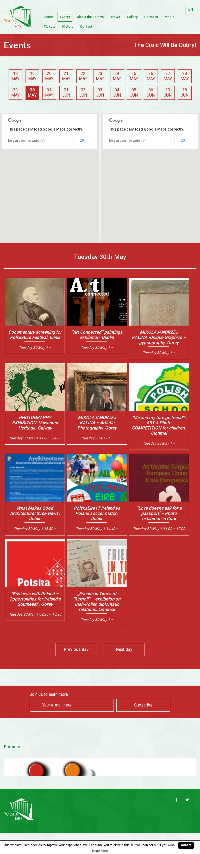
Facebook (176, 800)
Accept (186, 845)
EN (190, 9)
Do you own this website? (26, 141)
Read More (100, 851)
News (115, 17)
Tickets (49, 26)
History (67, 26)
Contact (86, 26)
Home (48, 17)
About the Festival (90, 17)
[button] (50, 194)
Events (65, 17)
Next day (124, 649)
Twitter (187, 800)
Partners (151, 17)
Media (169, 17)
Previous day (76, 649)
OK (82, 140)
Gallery (132, 17)
